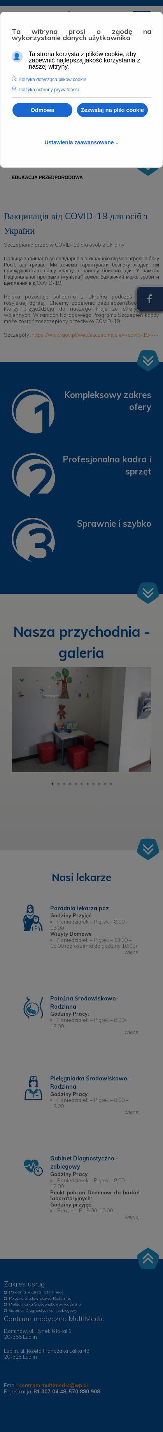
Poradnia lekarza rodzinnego (36, 1292)
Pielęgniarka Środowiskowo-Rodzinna (45, 1304)
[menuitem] (47, 177)
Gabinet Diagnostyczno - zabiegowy (43, 1310)
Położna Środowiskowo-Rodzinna (40, 1298)
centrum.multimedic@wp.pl (53, 1385)
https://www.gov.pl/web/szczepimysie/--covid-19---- (95, 335)
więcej (132, 952)
